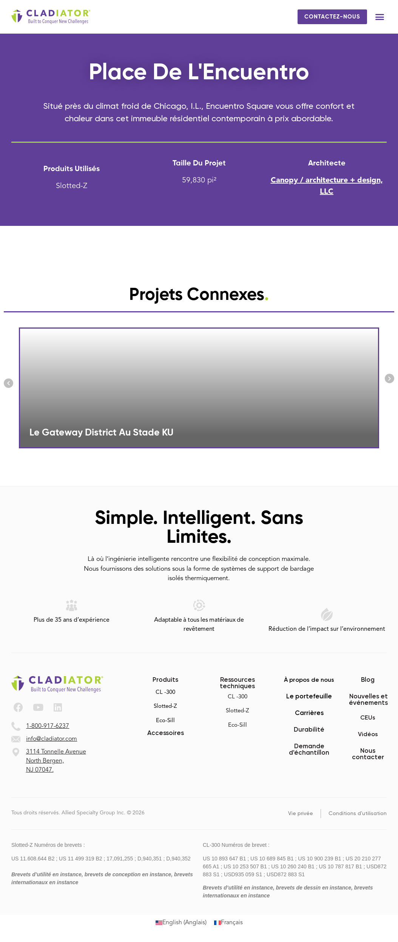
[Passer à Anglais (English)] (181, 923)
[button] (380, 17)
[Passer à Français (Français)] (228, 923)
